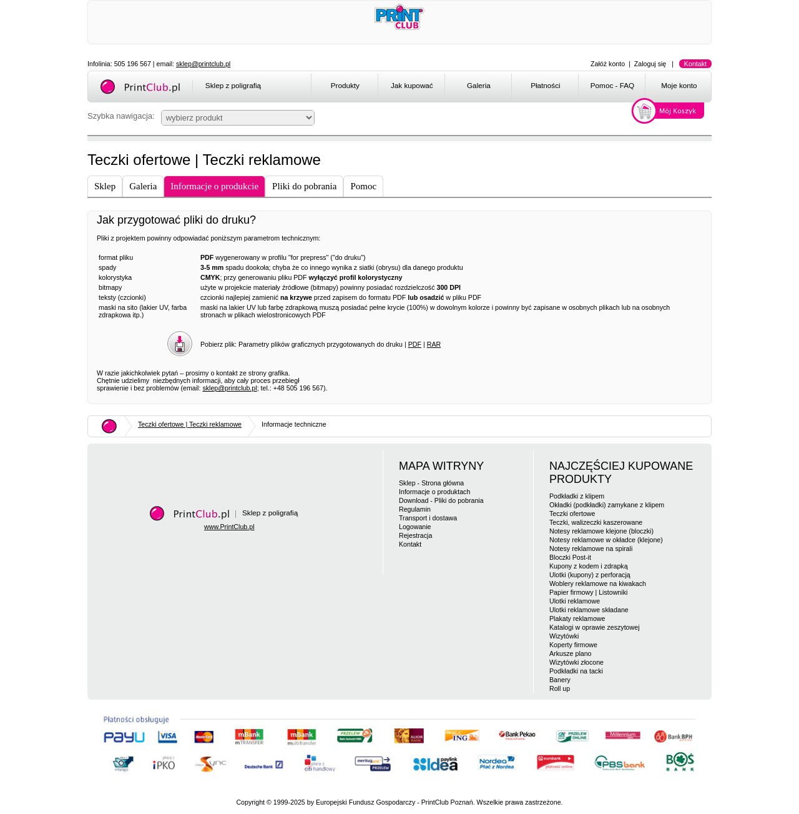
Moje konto (679, 85)
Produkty (345, 85)
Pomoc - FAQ (612, 85)
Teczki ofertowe (572, 513)
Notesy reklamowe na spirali (590, 548)
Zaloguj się (650, 63)
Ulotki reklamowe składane (589, 609)
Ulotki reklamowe (574, 601)
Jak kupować (412, 85)
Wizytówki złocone (576, 662)
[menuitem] (344, 87)
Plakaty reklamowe (577, 618)
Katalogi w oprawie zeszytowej (594, 627)
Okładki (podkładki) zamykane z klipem (606, 505)
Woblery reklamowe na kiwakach (597, 583)
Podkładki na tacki (576, 671)
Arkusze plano (570, 653)
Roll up (559, 688)
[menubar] (513, 87)
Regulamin (415, 509)
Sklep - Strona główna (431, 483)
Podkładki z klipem (576, 496)
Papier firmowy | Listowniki (588, 592)
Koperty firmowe (573, 644)
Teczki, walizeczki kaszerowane (595, 522)
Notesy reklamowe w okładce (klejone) (606, 539)
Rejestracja (415, 535)
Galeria (479, 85)
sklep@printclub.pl (203, 63)
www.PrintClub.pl (229, 526)
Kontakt (695, 63)
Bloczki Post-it (570, 557)
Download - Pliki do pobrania (441, 500)
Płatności (546, 85)
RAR (434, 344)
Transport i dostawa (428, 518)
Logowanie (415, 526)
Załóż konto (608, 63)
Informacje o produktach (434, 491)
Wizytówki (564, 636)
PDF (414, 344)
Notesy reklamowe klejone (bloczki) (601, 531)
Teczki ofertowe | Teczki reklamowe (190, 424)
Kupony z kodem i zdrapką (588, 566)
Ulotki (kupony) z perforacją (589, 574)
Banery (560, 679)
